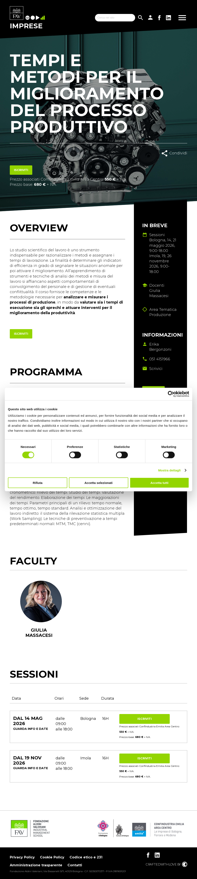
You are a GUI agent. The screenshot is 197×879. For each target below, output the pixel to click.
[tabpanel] (38, 614)
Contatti (74, 865)
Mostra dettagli (169, 470)
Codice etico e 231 (86, 857)
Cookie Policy (52, 857)
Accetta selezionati (98, 483)
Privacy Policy (22, 857)
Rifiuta (37, 483)
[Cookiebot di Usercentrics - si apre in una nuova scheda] (171, 394)
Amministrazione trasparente (36, 865)
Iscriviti (21, 170)
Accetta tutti (159, 483)
